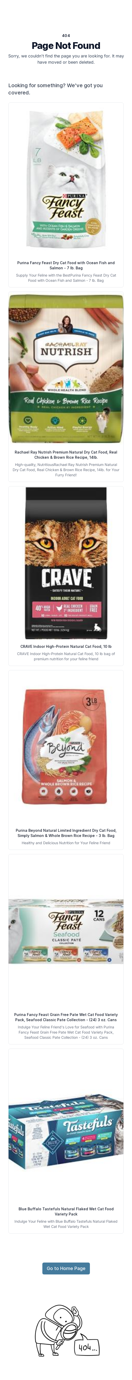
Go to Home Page (66, 1268)
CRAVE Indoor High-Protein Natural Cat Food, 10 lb (66, 646)
